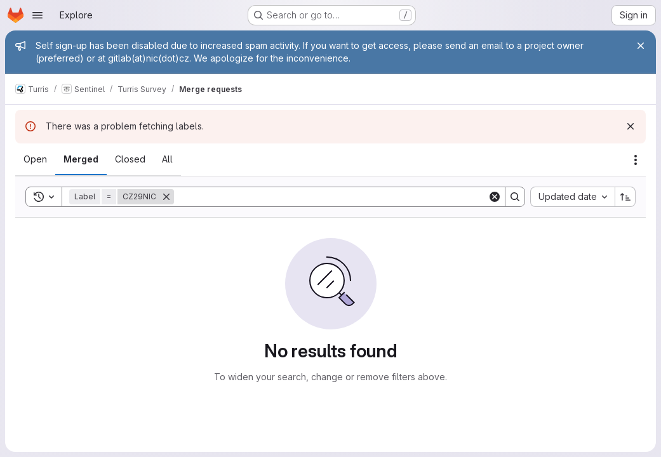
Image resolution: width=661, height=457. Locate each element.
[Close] (640, 45)
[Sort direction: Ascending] (625, 197)
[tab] (35, 159)
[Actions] (635, 160)
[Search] (331, 196)
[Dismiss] (630, 126)
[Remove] (166, 196)
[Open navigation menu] (37, 15)
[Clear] (494, 196)
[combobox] (572, 197)
